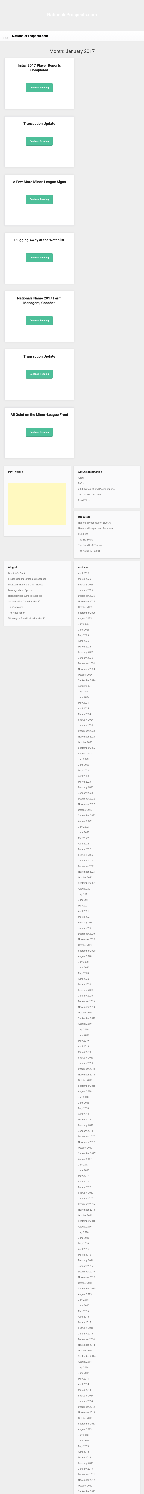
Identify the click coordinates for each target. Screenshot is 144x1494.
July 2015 (83, 1125)
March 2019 (84, 877)
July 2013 (83, 1260)
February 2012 (85, 1356)
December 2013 (86, 1232)
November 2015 (86, 1102)
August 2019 (85, 849)
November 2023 (86, 562)
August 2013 (85, 1254)
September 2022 (86, 641)
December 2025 (86, 421)
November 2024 (86, 494)
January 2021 (85, 753)
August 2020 (85, 781)
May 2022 (83, 663)
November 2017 (86, 967)
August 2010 (85, 1457)
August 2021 (85, 714)
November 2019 (86, 832)
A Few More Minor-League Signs (37, 123)
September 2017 (86, 978)
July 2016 (83, 1057)
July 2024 (83, 517)
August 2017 (85, 984)
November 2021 (86, 697)
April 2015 (83, 1142)
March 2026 (84, 404)
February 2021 (85, 747)
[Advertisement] (37, 329)
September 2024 (86, 505)
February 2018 (85, 950)
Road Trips (83, 325)
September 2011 (86, 1384)
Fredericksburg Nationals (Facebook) (27, 404)
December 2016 (86, 1029)
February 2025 (85, 477)
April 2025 (83, 466)
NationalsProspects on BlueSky (94, 348)
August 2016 (85, 1052)
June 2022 (83, 657)
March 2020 (84, 809)
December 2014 (86, 1164)
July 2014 (83, 1192)
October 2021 (85, 702)
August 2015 (85, 1119)
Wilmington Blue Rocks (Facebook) (26, 443)
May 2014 (83, 1204)
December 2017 (86, 962)
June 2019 (83, 860)
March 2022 (84, 674)
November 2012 (86, 1305)
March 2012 (84, 1350)
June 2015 (83, 1130)
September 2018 (86, 911)
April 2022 (83, 669)
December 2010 (86, 1434)
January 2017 (85, 1023)
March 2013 (84, 1282)
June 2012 (83, 1333)
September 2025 (86, 438)
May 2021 (83, 731)
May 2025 (83, 460)
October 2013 (85, 1243)
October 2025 (85, 432)
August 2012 (85, 1322)
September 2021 (86, 708)
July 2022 (83, 652)
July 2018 (83, 922)
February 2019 (85, 883)
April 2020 (83, 804)
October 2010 (85, 1446)
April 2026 (83, 398)
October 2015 (85, 1108)
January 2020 (85, 821)
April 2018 (83, 939)
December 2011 (86, 1367)
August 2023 (85, 578)
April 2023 (83, 601)
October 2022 (85, 635)
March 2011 (84, 1418)
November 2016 (86, 1035)
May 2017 (83, 1001)
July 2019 (83, 854)
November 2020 (86, 764)
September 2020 (86, 776)
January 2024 (85, 550)
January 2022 (85, 686)
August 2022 (85, 646)
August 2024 (85, 511)
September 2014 (86, 1181)
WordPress (82, 1489)
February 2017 (85, 1018)
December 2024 (86, 488)
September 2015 (86, 1114)
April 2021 (83, 736)
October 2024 (85, 500)
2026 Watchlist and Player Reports (96, 314)
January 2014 (85, 1226)
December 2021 (86, 691)
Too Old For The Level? (90, 320)
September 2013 (86, 1249)
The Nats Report (16, 438)
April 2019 (83, 871)
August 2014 (85, 1187)
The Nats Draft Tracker (90, 370)
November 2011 (86, 1373)
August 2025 (85, 443)
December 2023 (86, 556)
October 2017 (85, 973)
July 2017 (83, 990)
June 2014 (83, 1198)
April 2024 (83, 533)
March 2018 (84, 945)
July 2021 (83, 719)
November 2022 (86, 629)
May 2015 (83, 1136)
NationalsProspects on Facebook (95, 353)
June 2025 (83, 455)
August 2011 (85, 1390)
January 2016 (85, 1091)
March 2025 (84, 472)
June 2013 (83, 1266)
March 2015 (84, 1147)
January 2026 (85, 415)
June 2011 (83, 1401)
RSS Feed (83, 359)
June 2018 (83, 928)
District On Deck (16, 398)
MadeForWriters (108, 1489)
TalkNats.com (15, 432)
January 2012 (85, 1361)
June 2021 (83, 725)
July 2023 (83, 584)
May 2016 (83, 1069)
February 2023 (85, 612)
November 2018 (86, 900)
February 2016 (85, 1085)
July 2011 (83, 1395)
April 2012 (83, 1344)
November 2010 (86, 1440)
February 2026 (85, 410)
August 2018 (85, 916)
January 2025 (85, 483)
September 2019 (86, 843)
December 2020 (86, 759)
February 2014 (85, 1221)
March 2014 (84, 1215)
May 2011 (83, 1406)
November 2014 (86, 1170)
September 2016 (86, 1046)
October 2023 (85, 567)
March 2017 (84, 1012)
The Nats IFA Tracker (89, 376)
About (81, 303)
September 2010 (86, 1451)
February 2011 (85, 1423)
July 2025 (83, 449)
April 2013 (83, 1277)
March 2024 (84, 539)
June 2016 (83, 1063)
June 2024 (83, 522)
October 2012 (85, 1311)
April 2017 (83, 1006)
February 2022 (85, 680)
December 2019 (86, 826)
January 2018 (85, 956)
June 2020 (83, 793)
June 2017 (83, 995)
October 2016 (85, 1040)
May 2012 (83, 1339)
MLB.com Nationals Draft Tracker (26, 410)
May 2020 (83, 798)
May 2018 (83, 933)
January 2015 (85, 1159)
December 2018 (86, 894)
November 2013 (86, 1237)
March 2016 (84, 1080)
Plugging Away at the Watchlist (107, 123)
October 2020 (85, 770)
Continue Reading (37, 87)
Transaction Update (107, 65)
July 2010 (83, 1463)
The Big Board (85, 365)
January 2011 (85, 1429)
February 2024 (85, 545)
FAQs (81, 308)
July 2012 (83, 1328)
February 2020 (85, 815)
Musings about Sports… (20, 415)
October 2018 (85, 905)
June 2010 (83, 1468)
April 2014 (83, 1209)
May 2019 (83, 866)
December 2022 (86, 624)
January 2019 (85, 888)
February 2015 (85, 1153)
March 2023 (84, 607)
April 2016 (83, 1074)
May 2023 (83, 595)
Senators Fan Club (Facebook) (24, 426)
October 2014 (85, 1175)
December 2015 (86, 1097)
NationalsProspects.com (72, 14)
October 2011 (85, 1378)
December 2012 (86, 1299)
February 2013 (85, 1288)
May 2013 (83, 1271)
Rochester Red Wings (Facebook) (25, 421)
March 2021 (84, 742)
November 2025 (86, 426)
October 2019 (85, 838)
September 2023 (86, 573)
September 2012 (86, 1316)
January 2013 (85, 1294)
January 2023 (85, 618)
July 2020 (83, 787)
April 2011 (83, 1412)
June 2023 (83, 590)
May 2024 (83, 528)
